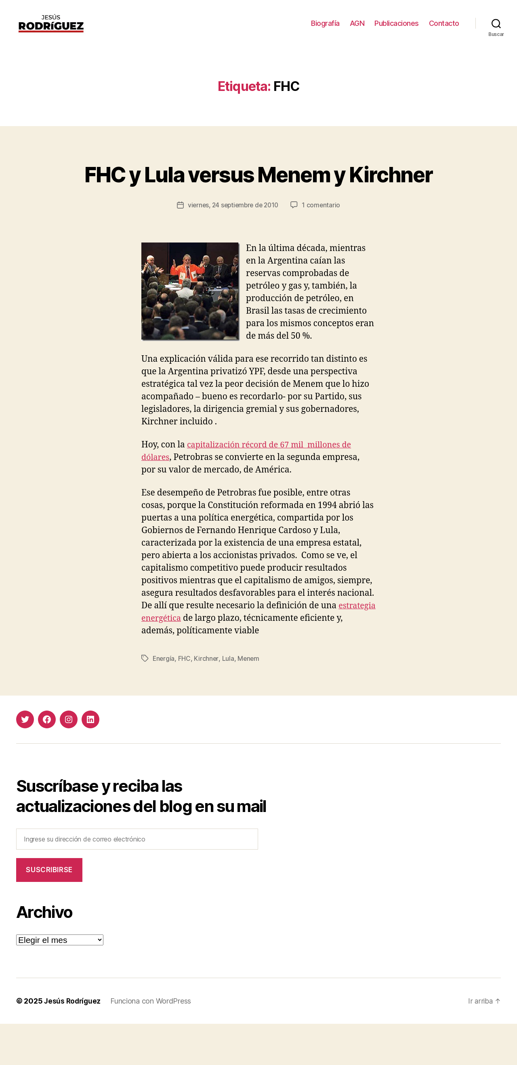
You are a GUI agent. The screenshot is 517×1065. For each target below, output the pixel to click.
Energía (164, 700)
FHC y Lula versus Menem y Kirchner (259, 199)
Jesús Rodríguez (73, 1042)
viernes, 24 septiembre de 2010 (233, 247)
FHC (185, 700)
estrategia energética (183, 659)
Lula (229, 700)
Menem (249, 700)
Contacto (444, 29)
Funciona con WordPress (152, 1042)
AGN (357, 29)
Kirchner (207, 700)
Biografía (325, 29)
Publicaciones (396, 29)
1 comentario (323, 247)
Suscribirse (49, 911)
